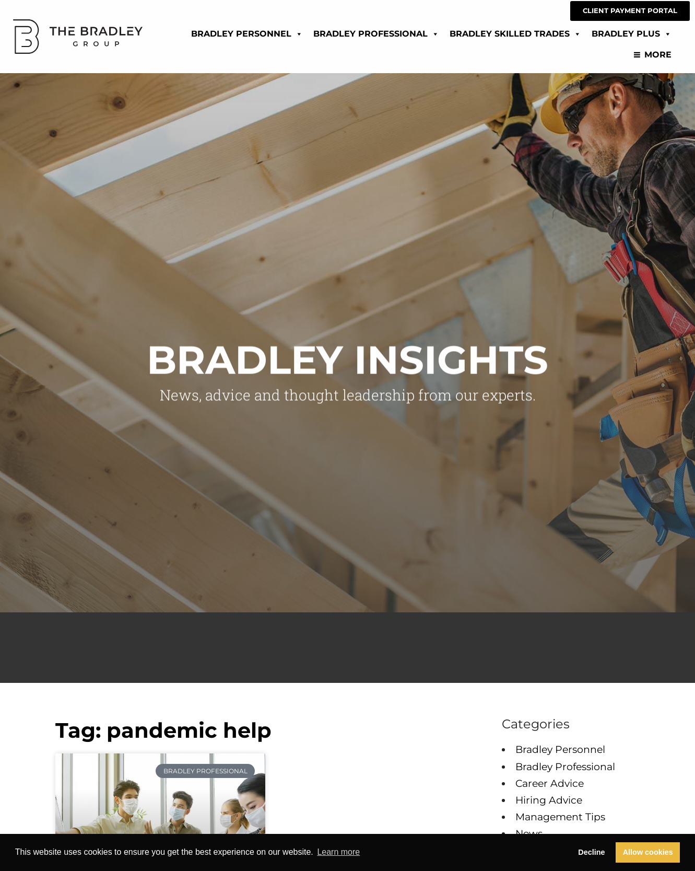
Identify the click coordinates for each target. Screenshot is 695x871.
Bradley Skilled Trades (515, 32)
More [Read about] (658, 53)
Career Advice (549, 783)
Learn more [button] (338, 851)
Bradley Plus (632, 32)
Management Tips (560, 816)
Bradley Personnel (247, 32)
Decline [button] (591, 852)
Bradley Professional (376, 32)
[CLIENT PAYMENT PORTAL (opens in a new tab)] (630, 11)
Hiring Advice (548, 800)
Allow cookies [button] (648, 852)
